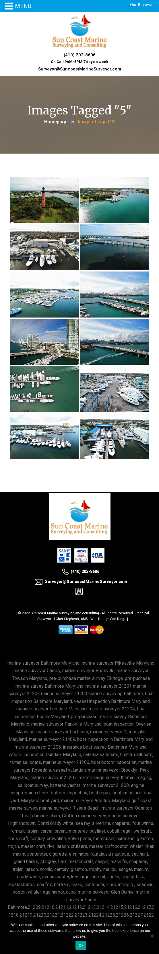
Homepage (55, 122)
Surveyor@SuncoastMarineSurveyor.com (79, 69)
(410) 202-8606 (80, 55)
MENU (23, 6)
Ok (80, 945)
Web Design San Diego (108, 619)
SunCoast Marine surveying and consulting (65, 613)
